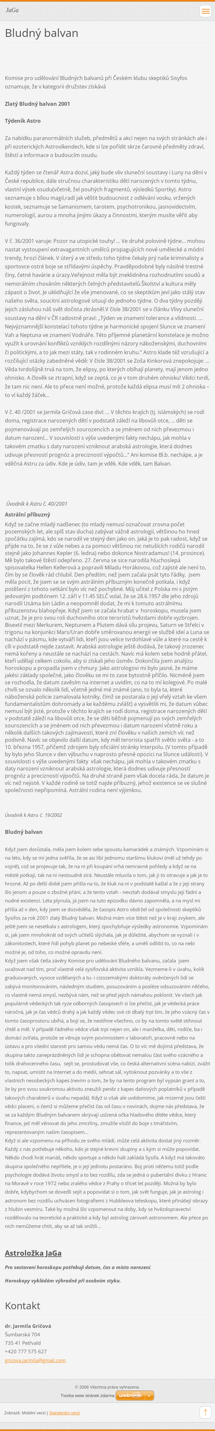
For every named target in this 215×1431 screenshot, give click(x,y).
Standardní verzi (64, 1412)
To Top (205, 1412)
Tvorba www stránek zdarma (87, 1395)
